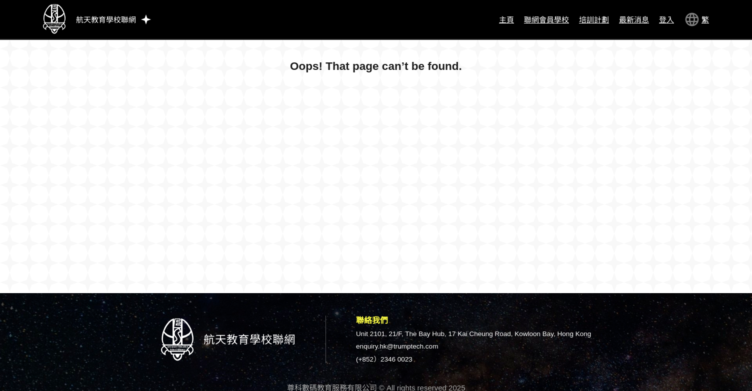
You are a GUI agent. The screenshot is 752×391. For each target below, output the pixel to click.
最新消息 (634, 19)
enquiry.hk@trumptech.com (397, 346)
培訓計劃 (594, 19)
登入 (666, 19)
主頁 (506, 19)
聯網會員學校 (546, 19)
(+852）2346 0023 (384, 359)
